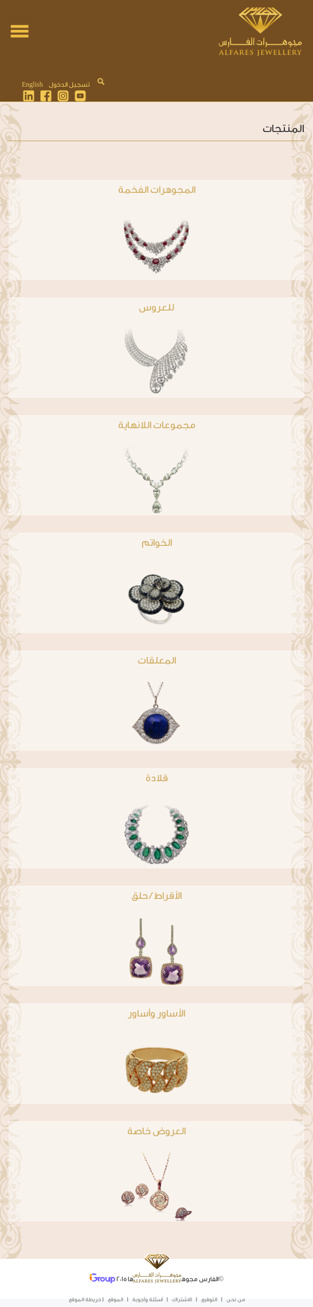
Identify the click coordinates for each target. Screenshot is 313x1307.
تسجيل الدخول (69, 84)
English (32, 84)
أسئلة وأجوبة (147, 1299)
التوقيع (209, 1299)
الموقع (115, 1299)
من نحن (235, 1299)
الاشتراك (182, 1299)
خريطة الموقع (85, 1299)
